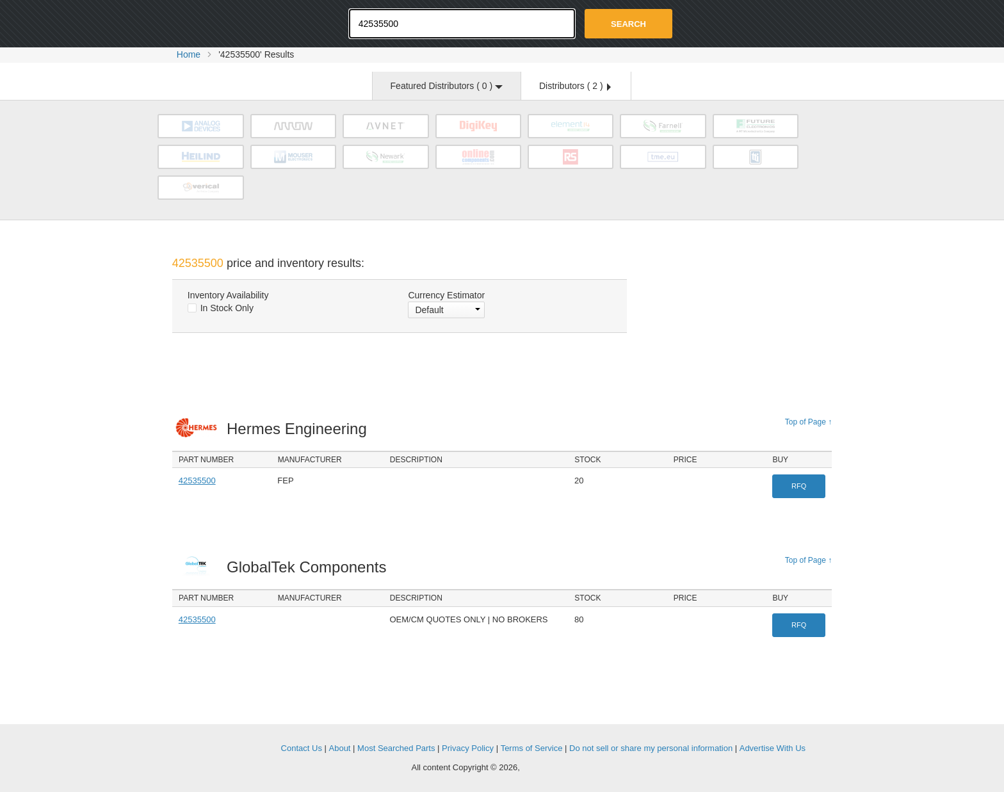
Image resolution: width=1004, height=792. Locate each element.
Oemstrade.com (242, 22)
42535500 (197, 480)
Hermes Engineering (300, 428)
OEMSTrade (236, 746)
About (340, 748)
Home (188, 54)
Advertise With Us (773, 748)
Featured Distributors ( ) (447, 86)
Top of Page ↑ (808, 421)
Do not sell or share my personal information (651, 748)
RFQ (798, 486)
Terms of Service (532, 748)
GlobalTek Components (310, 567)
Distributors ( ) (575, 86)
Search (628, 24)
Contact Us (301, 748)
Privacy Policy (468, 748)
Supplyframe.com (557, 768)
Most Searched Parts (396, 748)
